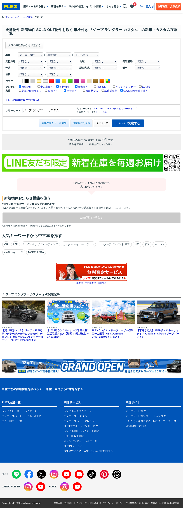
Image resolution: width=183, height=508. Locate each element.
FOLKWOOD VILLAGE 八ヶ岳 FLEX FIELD (88, 451)
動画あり (53, 90)
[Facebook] (28, 474)
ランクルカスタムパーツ (77, 411)
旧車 (11, 421)
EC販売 (146, 86)
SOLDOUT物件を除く (135, 90)
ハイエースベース (12, 416)
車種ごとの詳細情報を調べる (20, 389)
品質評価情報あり (32, 90)
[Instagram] (54, 474)
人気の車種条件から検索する (24, 45)
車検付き (72, 90)
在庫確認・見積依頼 (169, 6)
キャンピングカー (126, 86)
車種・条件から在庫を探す (63, 389)
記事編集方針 (173, 503)
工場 (19, 421)
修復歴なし (92, 90)
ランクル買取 (71, 431)
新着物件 (83, 86)
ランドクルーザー (12, 411)
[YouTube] (66, 474)
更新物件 (64, 86)
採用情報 (68, 503)
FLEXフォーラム (73, 446)
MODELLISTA (36, 252)
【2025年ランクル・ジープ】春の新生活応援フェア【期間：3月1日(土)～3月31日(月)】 (68, 333)
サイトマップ (80, 503)
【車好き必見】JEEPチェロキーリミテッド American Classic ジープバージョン (158, 333)
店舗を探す (57, 6)
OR (96, 108)
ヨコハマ (159, 244)
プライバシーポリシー (113, 503)
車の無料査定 (76, 6)
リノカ (28, 416)
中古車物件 (46, 86)
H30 (137, 244)
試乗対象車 (110, 90)
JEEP (37, 416)
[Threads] (116, 474)
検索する (128, 123)
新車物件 (27, 86)
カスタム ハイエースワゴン (78, 244)
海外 (4, 421)
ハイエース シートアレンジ (79, 421)
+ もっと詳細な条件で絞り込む (23, 100)
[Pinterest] (104, 474)
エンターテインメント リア (114, 244)
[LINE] (16, 474)
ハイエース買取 (90, 431)
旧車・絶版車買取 (74, 436)
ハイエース (30, 411)
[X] (41, 474)
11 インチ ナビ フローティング (122, 108)
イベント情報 (93, 6)
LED (102, 108)
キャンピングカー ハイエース (80, 441)
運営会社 (58, 503)
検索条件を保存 (81, 123)
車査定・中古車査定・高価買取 (91, 283)
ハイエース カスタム (75, 416)
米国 (146, 244)
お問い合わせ (94, 503)
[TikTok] (91, 474)
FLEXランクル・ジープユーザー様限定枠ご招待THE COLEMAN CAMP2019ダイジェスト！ (112, 333)
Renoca (101, 86)
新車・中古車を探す (34, 6)
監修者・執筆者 (158, 503)
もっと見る (112, 6)
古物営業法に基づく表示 (137, 503)
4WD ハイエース (13, 252)
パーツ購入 (146, 6)
